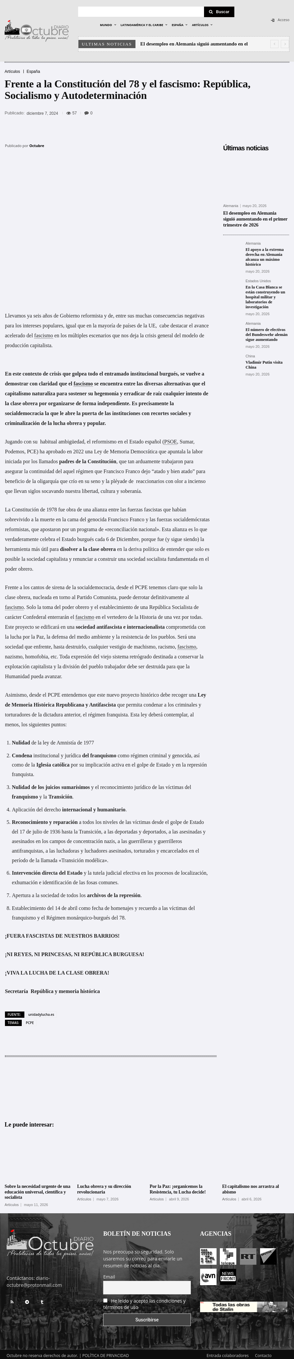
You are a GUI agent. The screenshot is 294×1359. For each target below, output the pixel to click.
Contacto (263, 1353)
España (33, 72)
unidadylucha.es (41, 1012)
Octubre (36, 145)
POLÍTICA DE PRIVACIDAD (105, 1353)
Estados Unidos (258, 279)
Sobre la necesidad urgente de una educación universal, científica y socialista (37, 1189)
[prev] (274, 44)
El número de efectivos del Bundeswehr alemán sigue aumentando (266, 331)
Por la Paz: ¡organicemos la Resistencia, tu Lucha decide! (178, 1186)
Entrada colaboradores (228, 1353)
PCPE (30, 1020)
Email (109, 1274)
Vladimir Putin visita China (263, 361)
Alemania (230, 206)
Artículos (12, 72)
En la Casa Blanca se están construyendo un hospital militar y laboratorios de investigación (264, 295)
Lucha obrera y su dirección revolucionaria (104, 1186)
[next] (285, 44)
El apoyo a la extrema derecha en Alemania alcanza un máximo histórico (264, 255)
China (250, 353)
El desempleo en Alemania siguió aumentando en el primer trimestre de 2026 (254, 218)
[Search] (219, 12)
